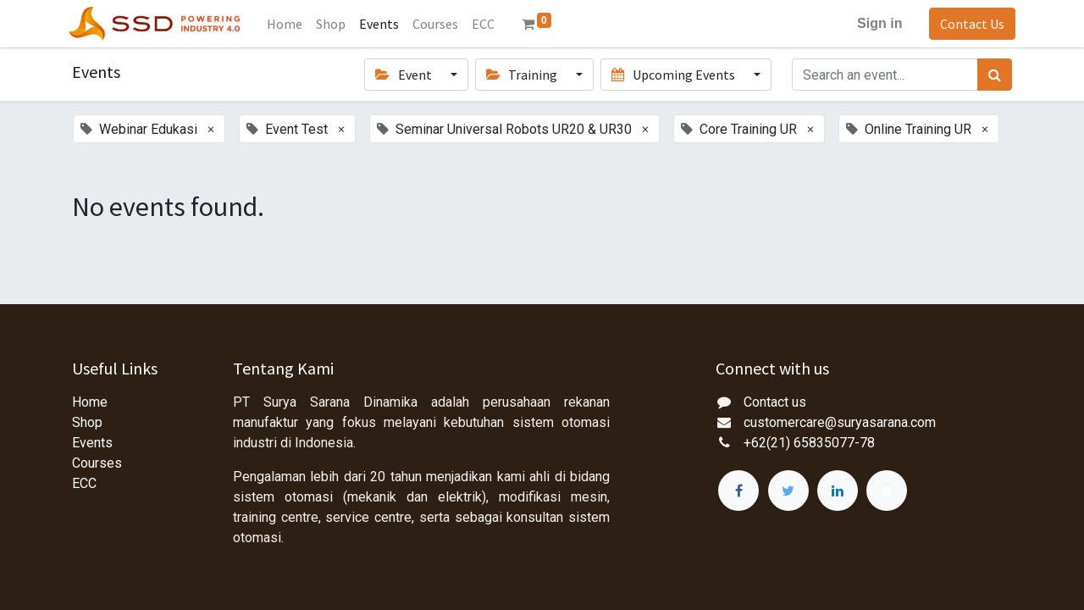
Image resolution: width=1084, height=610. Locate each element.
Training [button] (523, 74)
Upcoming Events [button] (674, 74)
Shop (87, 422)
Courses (97, 463)
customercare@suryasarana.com (840, 422)
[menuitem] (288, 24)
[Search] (994, 74)
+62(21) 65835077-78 (809, 443)
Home (90, 402)
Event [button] (404, 74)
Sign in (876, 23)
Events (92, 443)
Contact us (775, 402)
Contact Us (969, 23)
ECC (84, 483)
